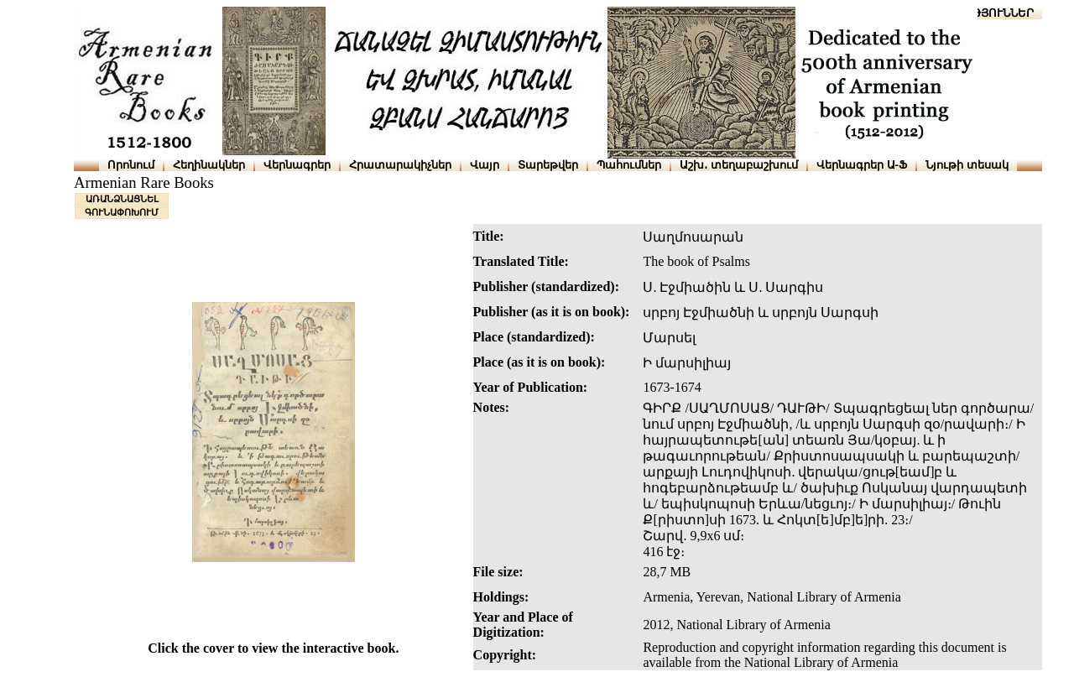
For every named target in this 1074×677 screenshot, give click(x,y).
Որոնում (130, 165)
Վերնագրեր (297, 165)
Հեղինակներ (209, 165)
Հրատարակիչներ (400, 165)
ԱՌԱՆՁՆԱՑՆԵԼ (122, 199)
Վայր (484, 165)
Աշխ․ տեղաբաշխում (739, 165)
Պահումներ (629, 165)
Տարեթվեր (548, 165)
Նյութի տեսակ (967, 165)
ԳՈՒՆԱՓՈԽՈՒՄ (122, 212)
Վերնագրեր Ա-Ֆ (861, 165)
